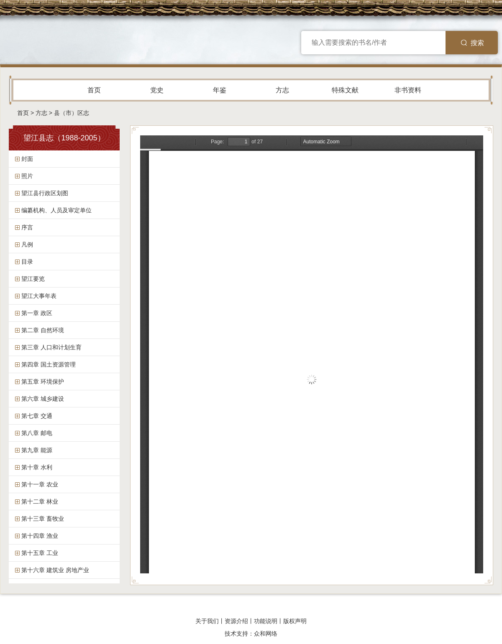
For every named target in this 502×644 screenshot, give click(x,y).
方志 (282, 90)
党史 (157, 90)
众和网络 (265, 633)
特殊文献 (345, 90)
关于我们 (207, 621)
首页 (94, 90)
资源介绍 (236, 621)
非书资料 (407, 90)
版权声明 (295, 621)
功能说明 (265, 621)
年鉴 (219, 90)
